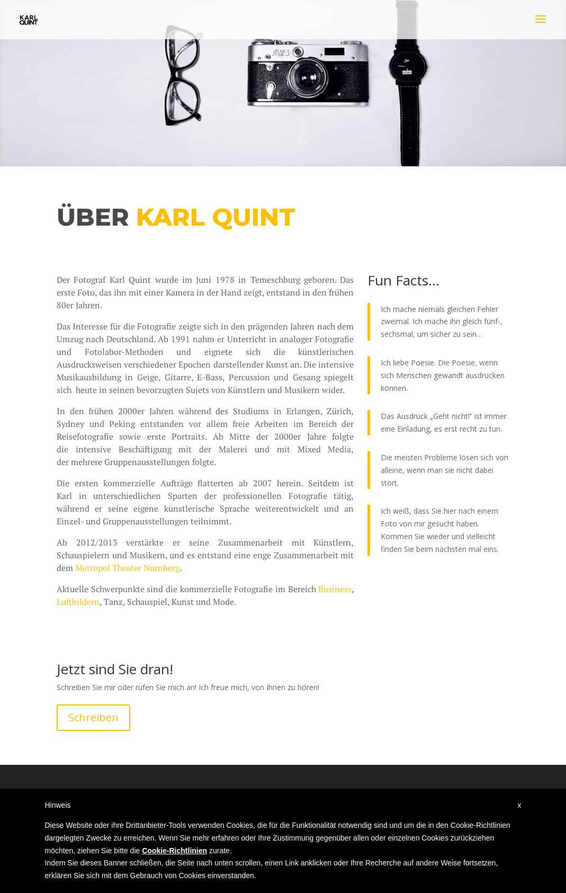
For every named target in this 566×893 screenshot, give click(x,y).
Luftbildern (78, 602)
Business (335, 589)
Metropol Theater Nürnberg (127, 568)
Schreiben (93, 717)
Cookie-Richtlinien (174, 850)
